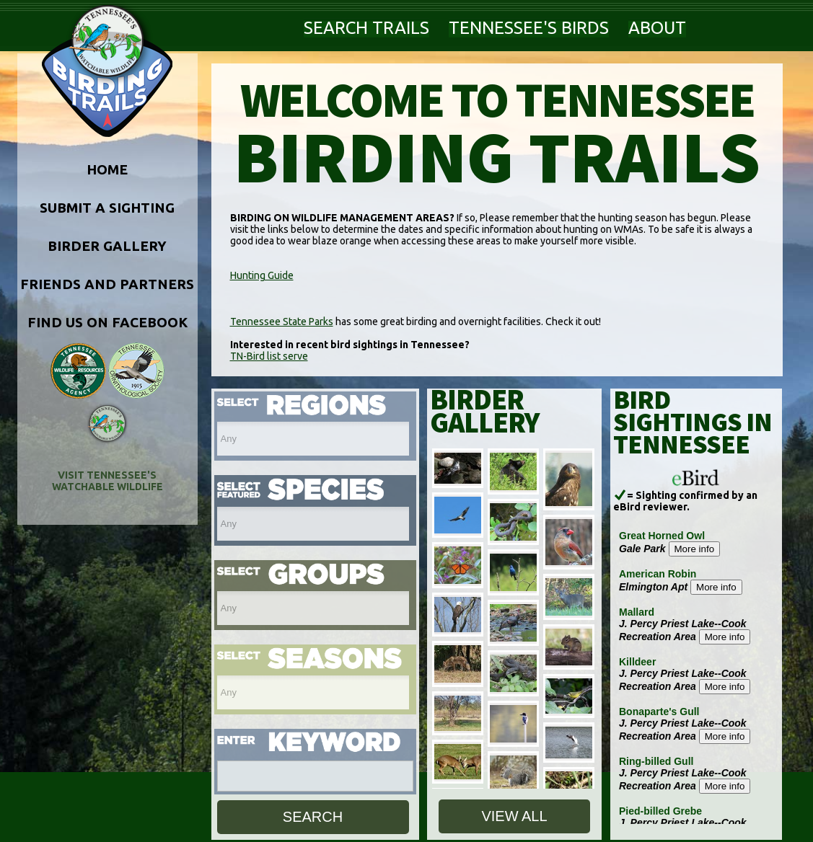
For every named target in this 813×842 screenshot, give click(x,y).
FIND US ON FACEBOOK (107, 322)
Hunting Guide (262, 275)
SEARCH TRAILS (366, 27)
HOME (107, 169)
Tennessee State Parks (281, 321)
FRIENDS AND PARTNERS (107, 284)
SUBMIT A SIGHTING (107, 208)
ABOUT (657, 27)
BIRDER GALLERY (107, 246)
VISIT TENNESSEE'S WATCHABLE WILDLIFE (107, 480)
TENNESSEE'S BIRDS (529, 27)
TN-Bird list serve (269, 356)
